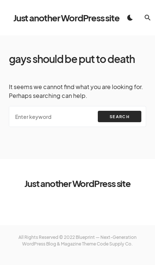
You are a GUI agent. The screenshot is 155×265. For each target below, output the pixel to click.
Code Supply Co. (115, 244)
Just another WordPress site (66, 17)
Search (120, 116)
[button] (130, 18)
